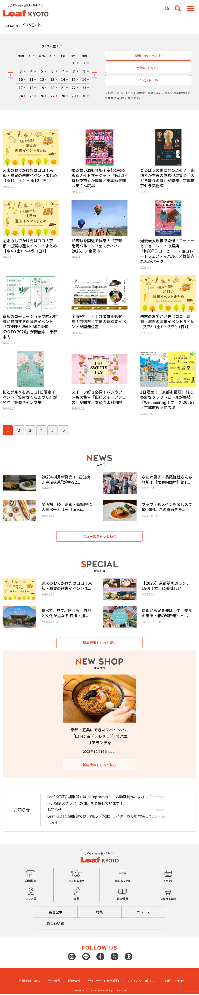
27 (52, 95)
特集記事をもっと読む (99, 643)
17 (21, 87)
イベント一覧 (148, 80)
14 (63, 79)
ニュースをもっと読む (99, 537)
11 (31, 79)
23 (84, 87)
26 (42, 95)
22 (74, 87)
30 (84, 95)
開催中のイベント (148, 55)
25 (31, 95)
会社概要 (54, 982)
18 (31, 87)
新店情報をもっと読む (99, 765)
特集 (99, 913)
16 (84, 79)
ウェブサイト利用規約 (103, 982)
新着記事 (55, 913)
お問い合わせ (174, 982)
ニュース (144, 913)
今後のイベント (148, 67)
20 (52, 87)
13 (52, 79)
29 (74, 95)
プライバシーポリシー (142, 982)
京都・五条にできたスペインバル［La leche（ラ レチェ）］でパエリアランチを (99, 737)
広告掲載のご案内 (28, 982)
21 (63, 87)
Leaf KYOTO (11, 26)
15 (74, 79)
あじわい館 (55, 924)
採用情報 (74, 982)
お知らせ (54, 810)
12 (42, 79)
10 (21, 79)
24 (21, 95)
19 (42, 87)
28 (63, 95)
